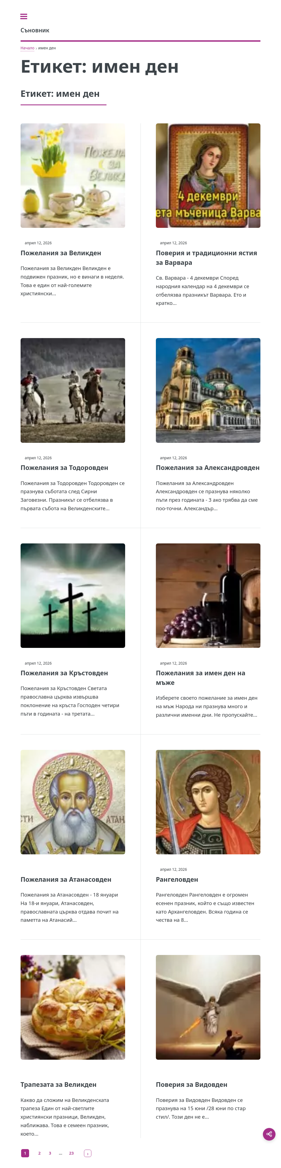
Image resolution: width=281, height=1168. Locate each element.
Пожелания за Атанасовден (66, 879)
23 (71, 1153)
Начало (28, 47)
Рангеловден (177, 879)
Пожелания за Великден (61, 252)
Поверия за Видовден (191, 1084)
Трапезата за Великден (59, 1084)
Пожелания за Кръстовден (64, 672)
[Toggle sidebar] (27, 16)
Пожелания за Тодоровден (64, 467)
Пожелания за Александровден (208, 467)
